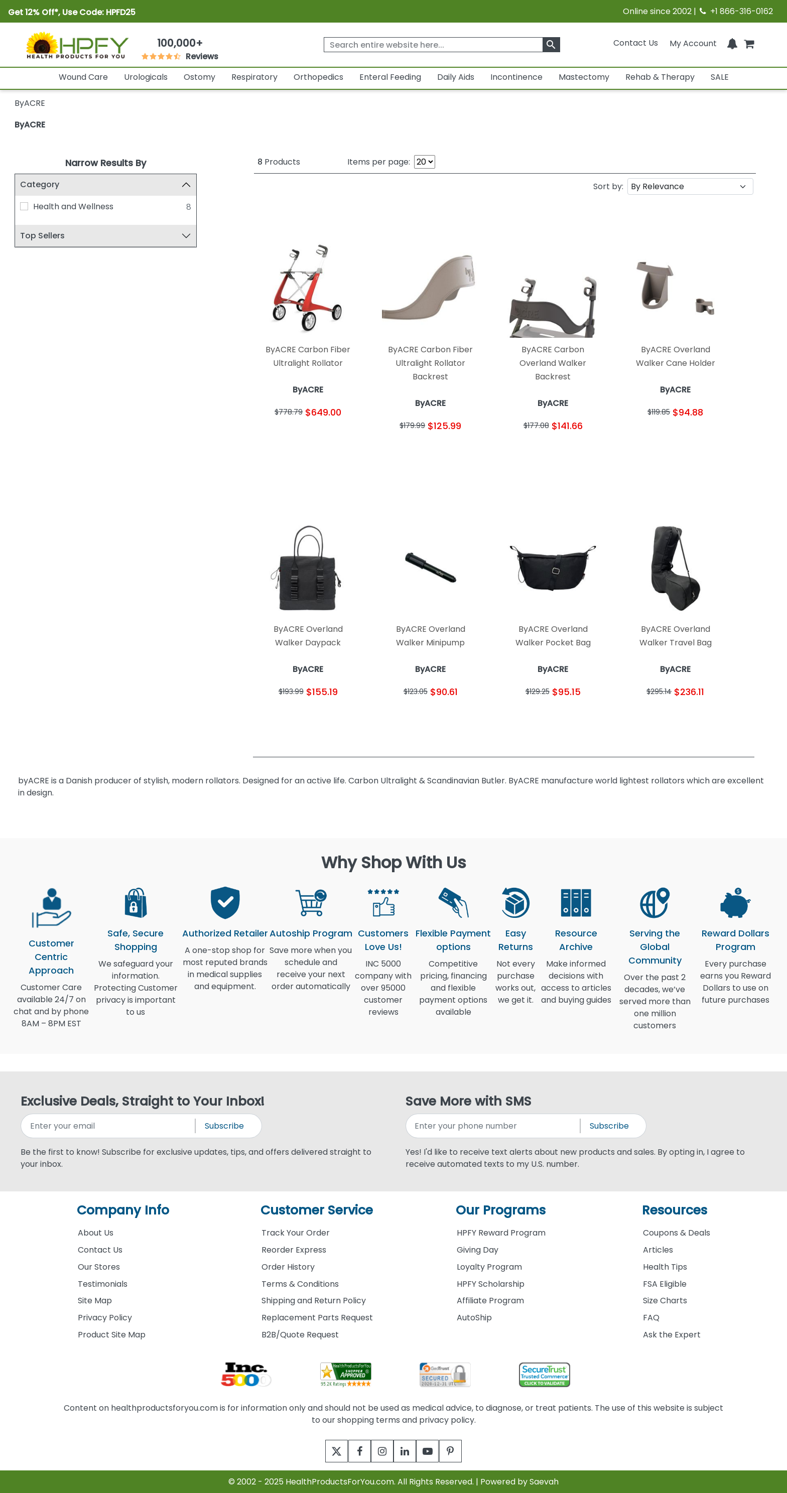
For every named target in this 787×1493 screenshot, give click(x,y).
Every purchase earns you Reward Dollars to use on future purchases (735, 988)
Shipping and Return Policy (313, 1300)
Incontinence (516, 77)
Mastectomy (584, 77)
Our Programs (501, 1210)
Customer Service (316, 1210)
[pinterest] (462, 1451)
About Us (95, 1233)
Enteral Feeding (390, 77)
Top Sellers (42, 235)
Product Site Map (112, 1334)
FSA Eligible (665, 1284)
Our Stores (99, 1267)
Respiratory (254, 77)
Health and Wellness (73, 206)
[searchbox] (442, 44)
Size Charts (665, 1300)
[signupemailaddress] (109, 1126)
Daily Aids (455, 77)
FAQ (651, 1317)
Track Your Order (295, 1233)
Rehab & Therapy (660, 77)
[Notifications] (732, 43)
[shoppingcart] (749, 43)
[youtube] (435, 1451)
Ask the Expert (672, 1334)
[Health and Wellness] (24, 206)
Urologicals (146, 77)
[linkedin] (407, 1451)
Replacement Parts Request (317, 1317)
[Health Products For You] (77, 44)
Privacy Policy (105, 1317)
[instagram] (379, 1451)
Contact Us (635, 43)
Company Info (123, 1210)
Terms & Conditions (300, 1284)
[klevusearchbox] (551, 44)
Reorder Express (293, 1250)
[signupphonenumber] (494, 1126)
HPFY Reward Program (501, 1233)
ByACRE (30, 124)
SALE (720, 77)
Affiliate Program (490, 1300)
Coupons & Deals (676, 1233)
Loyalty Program (489, 1267)
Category (39, 184)
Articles (658, 1250)
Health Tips (665, 1267)
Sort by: (608, 186)
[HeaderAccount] (693, 43)
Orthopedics (318, 77)
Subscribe (224, 1126)
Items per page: (378, 162)
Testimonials (102, 1284)
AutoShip (474, 1317)
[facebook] (352, 1451)
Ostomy (199, 77)
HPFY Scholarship (490, 1284)
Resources (674, 1210)
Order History (288, 1267)
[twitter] (324, 1451)
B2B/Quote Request (300, 1334)
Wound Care (83, 77)
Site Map (95, 1300)
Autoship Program (311, 933)
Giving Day (477, 1250)
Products (278, 162)
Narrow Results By (105, 163)
